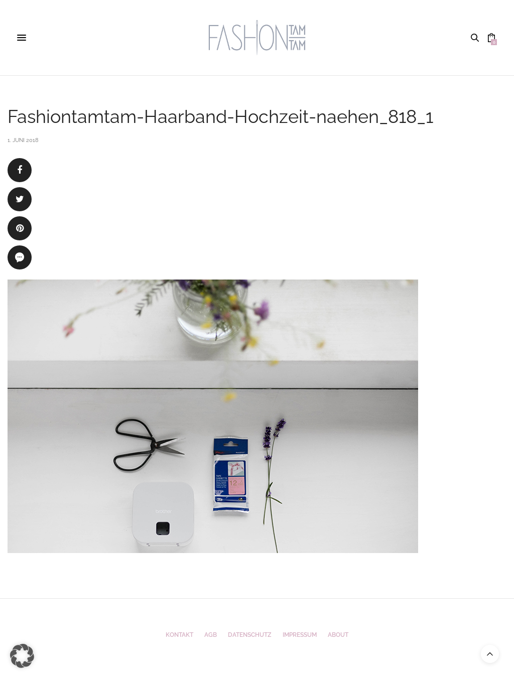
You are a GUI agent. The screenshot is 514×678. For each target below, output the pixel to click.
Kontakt (179, 634)
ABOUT (338, 634)
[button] (22, 656)
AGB (210, 634)
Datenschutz (250, 634)
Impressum (300, 634)
